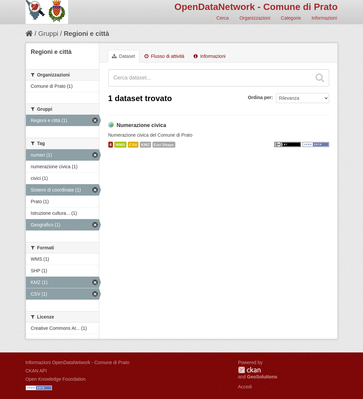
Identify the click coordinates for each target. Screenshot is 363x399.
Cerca (223, 18)
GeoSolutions (262, 376)
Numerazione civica (141, 125)
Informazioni (324, 18)
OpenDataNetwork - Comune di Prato (256, 7)
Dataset (123, 56)
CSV (133, 144)
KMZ (145, 144)
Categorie (291, 18)
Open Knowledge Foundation (56, 379)
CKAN (249, 369)
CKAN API (36, 370)
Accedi (245, 386)
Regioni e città (86, 33)
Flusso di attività (164, 56)
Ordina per (259, 97)
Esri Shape (164, 144)
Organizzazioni (254, 18)
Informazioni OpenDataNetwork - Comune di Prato (78, 362)
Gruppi (48, 33)
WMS (120, 144)
